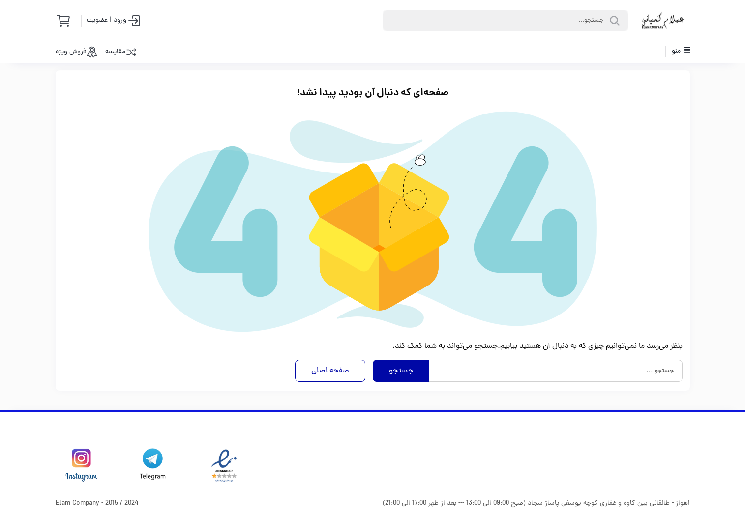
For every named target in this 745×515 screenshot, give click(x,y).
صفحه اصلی (330, 371)
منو (681, 51)
